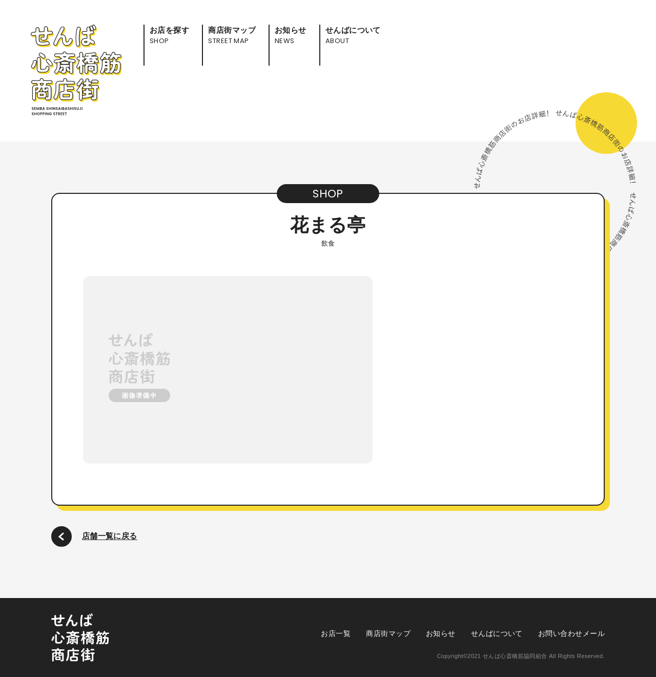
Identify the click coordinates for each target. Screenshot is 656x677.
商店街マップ (388, 633)
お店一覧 (336, 633)
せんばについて (497, 633)
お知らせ (441, 633)
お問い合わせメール (571, 633)
